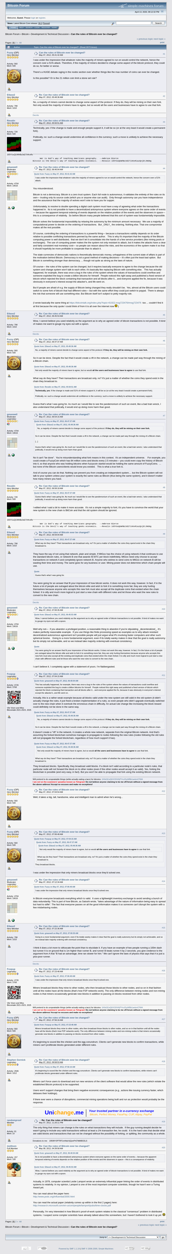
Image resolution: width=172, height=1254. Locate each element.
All (20, 42)
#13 (163, 833)
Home (13, 27)
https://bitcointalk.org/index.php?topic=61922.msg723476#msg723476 (105, 302)
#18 (163, 1061)
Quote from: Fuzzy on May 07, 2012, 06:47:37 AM (54, 421)
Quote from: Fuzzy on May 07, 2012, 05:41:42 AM (54, 174)
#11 (163, 675)
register (41, 18)
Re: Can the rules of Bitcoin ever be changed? (64, 94)
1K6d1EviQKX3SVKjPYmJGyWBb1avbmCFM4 (122, 779)
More (54, 27)
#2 (164, 96)
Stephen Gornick (16, 1060)
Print (162, 42)
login (33, 18)
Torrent (46, 23)
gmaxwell (12, 167)
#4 (164, 168)
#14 (163, 881)
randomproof (14, 1120)
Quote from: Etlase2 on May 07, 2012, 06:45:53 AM (55, 615)
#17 (163, 1019)
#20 (163, 1147)
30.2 (40, 23)
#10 (163, 609)
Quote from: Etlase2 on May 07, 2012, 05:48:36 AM (55, 346)
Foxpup (11, 674)
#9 (164, 534)
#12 (163, 791)
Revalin (11, 120)
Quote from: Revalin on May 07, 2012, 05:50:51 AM (55, 387)
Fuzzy (10, 52)
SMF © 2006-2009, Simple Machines (97, 1249)
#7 (164, 416)
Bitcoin (25, 34)
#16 (163, 971)
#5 (164, 315)
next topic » (160, 39)
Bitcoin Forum (12, 34)
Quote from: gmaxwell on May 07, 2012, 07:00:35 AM (56, 933)
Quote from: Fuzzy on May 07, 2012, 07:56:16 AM (54, 1067)
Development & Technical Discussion (50, 34)
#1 (164, 54)
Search (29, 27)
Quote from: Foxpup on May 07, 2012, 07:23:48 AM (55, 1025)
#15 (163, 928)
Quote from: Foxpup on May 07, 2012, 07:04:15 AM (55, 839)
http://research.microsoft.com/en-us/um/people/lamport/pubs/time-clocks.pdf (72, 1205)
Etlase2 (11, 94)
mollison (11, 1146)
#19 (163, 1121)
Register (46, 27)
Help (21, 27)
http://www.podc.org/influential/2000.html (54, 1196)
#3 (164, 122)
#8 (164, 487)
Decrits (36, 115)
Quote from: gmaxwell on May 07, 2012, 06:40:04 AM (56, 681)
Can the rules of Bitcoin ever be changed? (94, 34)
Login (37, 27)
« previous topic (145, 39)
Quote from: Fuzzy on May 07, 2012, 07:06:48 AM (54, 887)
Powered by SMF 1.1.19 (69, 1249)
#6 (164, 341)
